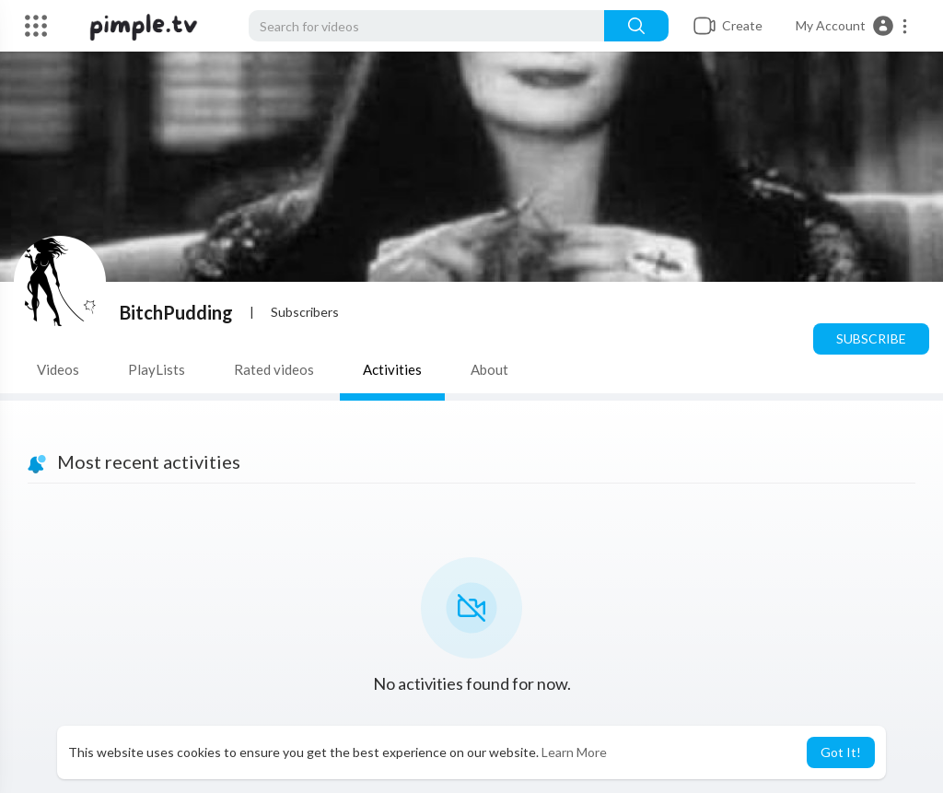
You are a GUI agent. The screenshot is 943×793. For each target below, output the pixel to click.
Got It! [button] (841, 752)
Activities (392, 369)
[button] (852, 26)
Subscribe (871, 338)
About (489, 369)
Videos (58, 369)
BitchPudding (176, 312)
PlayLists (156, 369)
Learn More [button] (574, 752)
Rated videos (274, 369)
